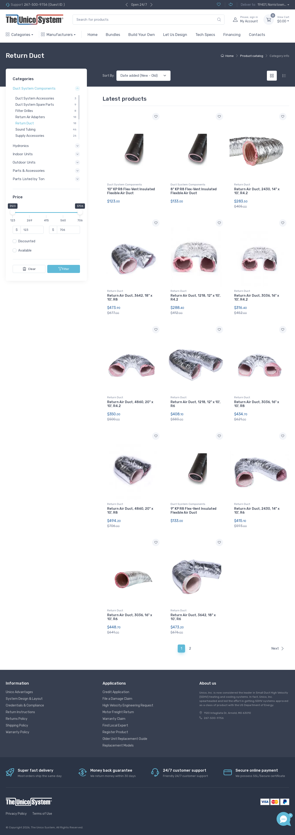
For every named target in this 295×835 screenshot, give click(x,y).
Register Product (115, 732)
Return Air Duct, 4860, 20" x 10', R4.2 (130, 404)
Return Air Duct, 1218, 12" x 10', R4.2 (196, 298)
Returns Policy (16, 719)
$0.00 (283, 19)
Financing (232, 34)
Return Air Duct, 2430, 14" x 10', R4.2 (257, 191)
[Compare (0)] (229, 4)
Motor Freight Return (118, 712)
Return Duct (242, 184)
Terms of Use (42, 814)
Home (92, 34)
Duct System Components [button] (34, 89)
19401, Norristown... (271, 5)
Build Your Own (141, 34)
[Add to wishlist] (155, 116)
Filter (63, 269)
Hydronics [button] (21, 146)
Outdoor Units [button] (24, 162)
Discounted (26, 241)
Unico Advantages (19, 692)
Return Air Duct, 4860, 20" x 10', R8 (130, 511)
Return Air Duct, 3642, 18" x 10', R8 (129, 298)
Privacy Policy (16, 814)
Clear (29, 269)
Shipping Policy (17, 725)
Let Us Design (175, 34)
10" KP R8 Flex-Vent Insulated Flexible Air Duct (131, 191)
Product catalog (251, 56)
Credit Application (116, 692)
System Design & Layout (24, 699)
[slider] (12, 212)
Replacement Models (118, 745)
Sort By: (109, 76)
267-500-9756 (35, 5)
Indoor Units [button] (23, 154)
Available (25, 250)
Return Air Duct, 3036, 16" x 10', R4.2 (256, 298)
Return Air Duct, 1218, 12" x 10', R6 (196, 404)
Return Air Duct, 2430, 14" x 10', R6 (257, 511)
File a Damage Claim (117, 699)
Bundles (113, 34)
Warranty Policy (17, 732)
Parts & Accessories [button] (29, 171)
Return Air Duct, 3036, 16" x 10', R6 (129, 617)
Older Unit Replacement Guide (125, 739)
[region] (46, 117)
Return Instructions (20, 712)
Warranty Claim (114, 719)
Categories (18, 34)
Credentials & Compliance (25, 705)
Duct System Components (124, 184)
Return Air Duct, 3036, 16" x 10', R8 (256, 404)
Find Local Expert (115, 725)
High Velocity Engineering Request (128, 705)
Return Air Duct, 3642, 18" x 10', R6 (193, 617)
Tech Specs (205, 34)
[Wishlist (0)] (219, 4)
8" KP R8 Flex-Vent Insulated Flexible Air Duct (194, 191)
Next (277, 648)
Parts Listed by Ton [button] (28, 179)
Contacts (257, 34)
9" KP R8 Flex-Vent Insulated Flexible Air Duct (193, 511)
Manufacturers (57, 34)
